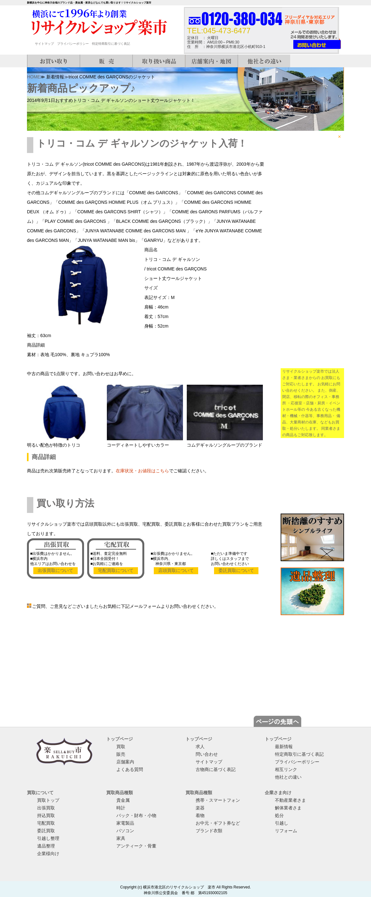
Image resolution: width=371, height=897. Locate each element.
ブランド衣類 (209, 830)
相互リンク (286, 769)
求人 (200, 746)
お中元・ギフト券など (218, 823)
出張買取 (46, 807)
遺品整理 (46, 845)
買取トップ (48, 800)
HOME (33, 76)
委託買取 (46, 830)
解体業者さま (288, 807)
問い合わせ (207, 754)
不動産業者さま (290, 800)
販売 (120, 754)
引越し (281, 823)
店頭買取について (176, 570)
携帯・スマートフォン (218, 800)
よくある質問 (129, 769)
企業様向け (48, 853)
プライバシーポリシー (73, 43)
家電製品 (125, 823)
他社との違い (288, 777)
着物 (200, 815)
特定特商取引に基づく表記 (111, 43)
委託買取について (236, 570)
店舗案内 (125, 761)
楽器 (200, 807)
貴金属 (123, 800)
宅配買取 (46, 823)
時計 (120, 807)
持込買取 (46, 815)
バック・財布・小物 (136, 815)
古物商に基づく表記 (216, 769)
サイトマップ (44, 43)
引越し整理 (48, 838)
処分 (279, 815)
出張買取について (55, 570)
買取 (120, 746)
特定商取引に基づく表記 (299, 754)
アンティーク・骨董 (136, 845)
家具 (120, 838)
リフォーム (286, 830)
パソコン (125, 830)
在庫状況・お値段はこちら (142, 470)
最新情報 (284, 746)
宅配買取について (115, 570)
